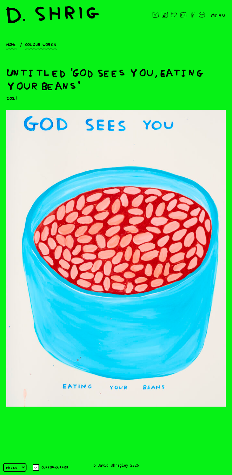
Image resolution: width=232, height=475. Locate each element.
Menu (218, 15)
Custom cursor (51, 467)
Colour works (41, 44)
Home (11, 44)
